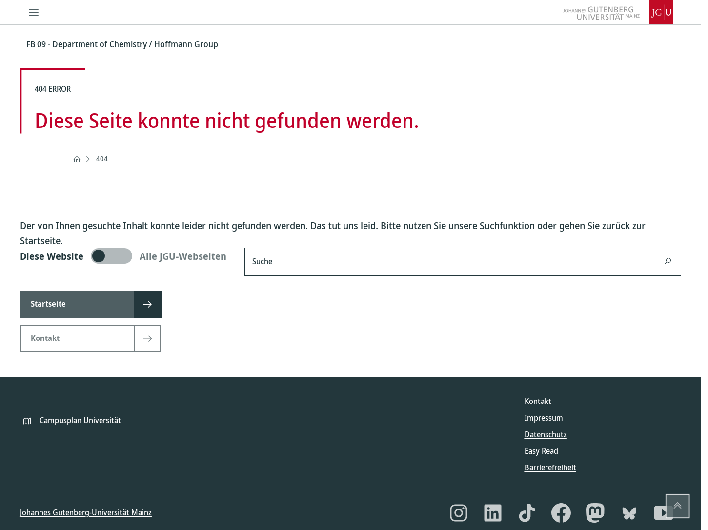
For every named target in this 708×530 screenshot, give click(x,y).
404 (102, 158)
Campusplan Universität (80, 420)
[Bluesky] (629, 513)
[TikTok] (527, 513)
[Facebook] (561, 513)
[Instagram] (458, 513)
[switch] (126, 256)
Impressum (544, 417)
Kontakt (538, 401)
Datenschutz (546, 434)
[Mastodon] (595, 513)
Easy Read (541, 450)
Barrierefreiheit (550, 467)
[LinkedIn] (493, 513)
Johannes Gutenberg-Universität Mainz (86, 512)
